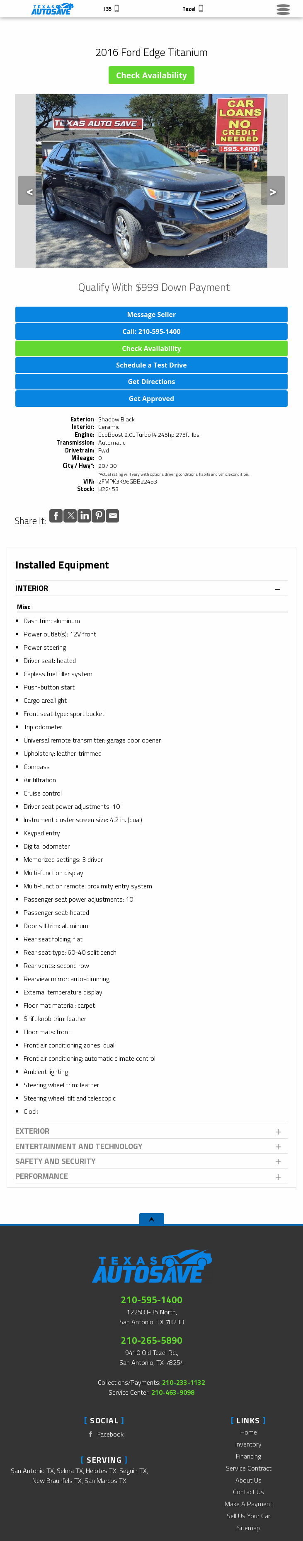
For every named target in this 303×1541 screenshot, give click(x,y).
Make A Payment (248, 1504)
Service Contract (248, 1468)
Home (248, 1432)
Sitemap (248, 1528)
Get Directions (151, 381)
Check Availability (151, 75)
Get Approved (151, 398)
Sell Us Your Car (248, 1516)
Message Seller (151, 314)
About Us (248, 1480)
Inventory (248, 1444)
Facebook (104, 1434)
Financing (248, 1456)
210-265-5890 (151, 1340)
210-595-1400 (151, 1300)
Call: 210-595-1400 (151, 331)
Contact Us (248, 1492)
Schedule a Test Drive (151, 365)
